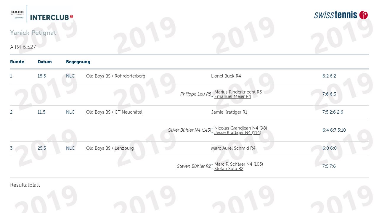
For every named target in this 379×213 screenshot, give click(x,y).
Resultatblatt (25, 185)
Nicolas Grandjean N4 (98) (240, 128)
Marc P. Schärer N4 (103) (238, 164)
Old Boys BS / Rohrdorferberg (115, 76)
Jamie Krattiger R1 (229, 112)
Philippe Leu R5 (195, 94)
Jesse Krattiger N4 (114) (237, 132)
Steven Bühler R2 (194, 166)
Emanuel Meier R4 (232, 96)
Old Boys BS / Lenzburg (110, 148)
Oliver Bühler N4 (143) (189, 130)
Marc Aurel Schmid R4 (233, 148)
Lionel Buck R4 (226, 76)
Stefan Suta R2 (228, 168)
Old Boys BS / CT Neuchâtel (114, 112)
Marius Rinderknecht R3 (238, 92)
